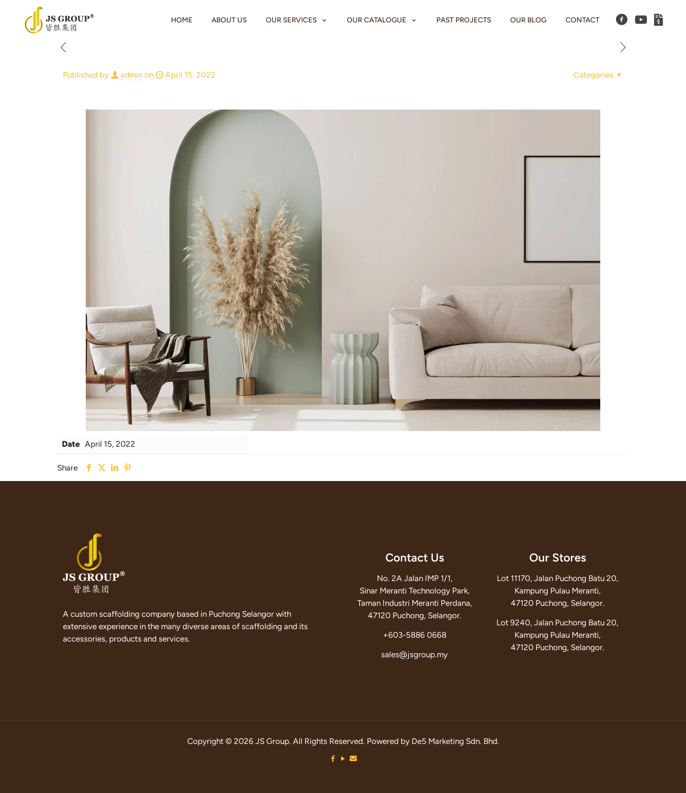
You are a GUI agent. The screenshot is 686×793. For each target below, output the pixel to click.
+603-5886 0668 (414, 635)
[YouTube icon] (343, 758)
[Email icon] (353, 758)
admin (131, 75)
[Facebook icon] (333, 758)
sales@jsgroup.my (414, 654)
